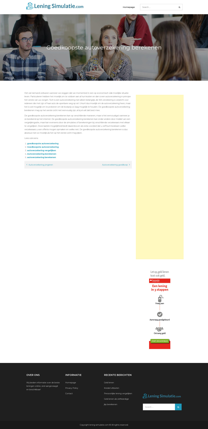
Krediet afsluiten (111, 388)
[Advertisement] (160, 177)
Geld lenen (109, 382)
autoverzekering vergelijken (41, 150)
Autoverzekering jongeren (41, 165)
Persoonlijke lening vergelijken (118, 393)
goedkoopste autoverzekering (43, 143)
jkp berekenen (110, 404)
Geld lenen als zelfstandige (116, 399)
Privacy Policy (71, 388)
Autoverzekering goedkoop (115, 165)
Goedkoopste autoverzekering (43, 147)
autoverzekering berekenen (41, 157)
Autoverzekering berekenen (41, 154)
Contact (69, 393)
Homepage (129, 7)
